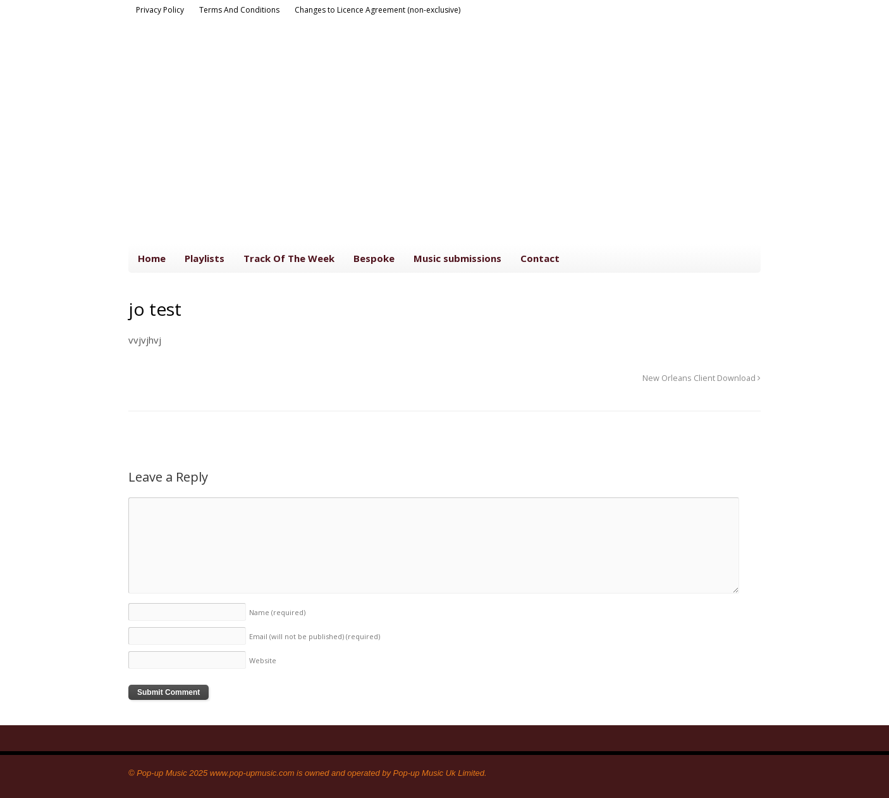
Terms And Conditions (239, 9)
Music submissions (457, 258)
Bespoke (374, 258)
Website (262, 660)
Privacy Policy (160, 9)
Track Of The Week (288, 258)
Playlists (204, 258)
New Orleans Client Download (701, 378)
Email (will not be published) (314, 636)
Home (152, 258)
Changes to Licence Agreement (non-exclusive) (377, 9)
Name (277, 612)
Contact (540, 258)
